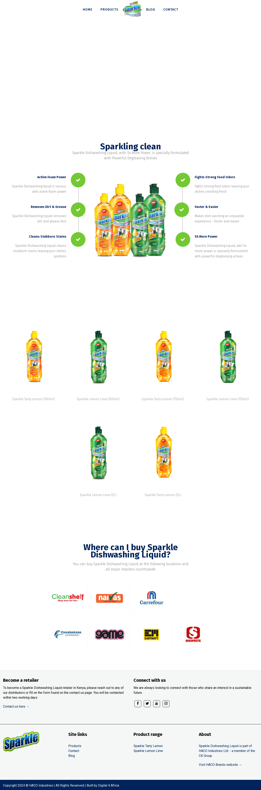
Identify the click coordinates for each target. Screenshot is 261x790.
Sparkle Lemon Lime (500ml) (98, 399)
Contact (73, 751)
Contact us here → (16, 706)
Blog (71, 756)
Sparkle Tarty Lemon (148, 746)
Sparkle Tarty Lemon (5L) (163, 495)
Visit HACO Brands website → (220, 765)
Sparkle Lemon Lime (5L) (98, 495)
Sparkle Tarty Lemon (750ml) (163, 399)
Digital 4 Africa (108, 785)
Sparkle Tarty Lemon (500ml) (33, 399)
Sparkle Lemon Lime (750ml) (227, 399)
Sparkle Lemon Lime (148, 751)
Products (74, 746)
